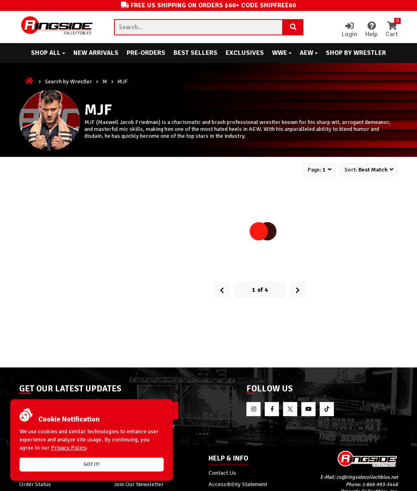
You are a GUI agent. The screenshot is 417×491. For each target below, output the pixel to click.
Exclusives (245, 53)
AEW (309, 53)
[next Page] (298, 290)
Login (349, 30)
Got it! (91, 464)
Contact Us (222, 472)
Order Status (35, 484)
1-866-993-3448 (380, 484)
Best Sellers (195, 53)
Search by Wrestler (68, 81)
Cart (392, 30)
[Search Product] (293, 27)
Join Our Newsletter (139, 484)
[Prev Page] (222, 290)
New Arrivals (96, 53)
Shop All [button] (48, 53)
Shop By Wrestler (356, 53)
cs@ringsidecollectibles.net (367, 477)
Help (371, 30)
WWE (282, 53)
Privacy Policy (68, 447)
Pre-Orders (146, 53)
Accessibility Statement (237, 484)
